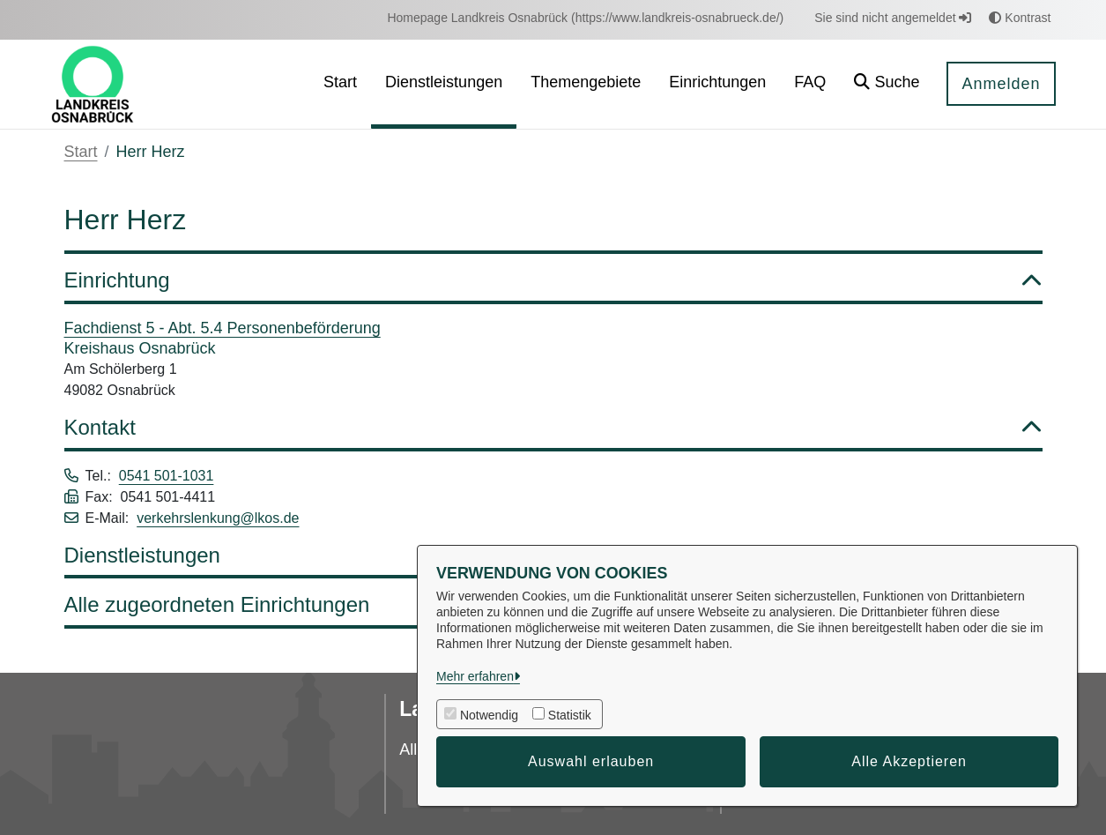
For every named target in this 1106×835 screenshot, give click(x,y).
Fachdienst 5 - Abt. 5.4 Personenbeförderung (222, 328)
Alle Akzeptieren (909, 761)
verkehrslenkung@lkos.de (218, 518)
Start (81, 151)
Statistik (569, 715)
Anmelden (1000, 84)
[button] (886, 84)
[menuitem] (585, 18)
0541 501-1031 (166, 475)
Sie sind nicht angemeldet (892, 18)
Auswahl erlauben (591, 761)
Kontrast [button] (1019, 18)
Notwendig (489, 715)
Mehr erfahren (475, 676)
